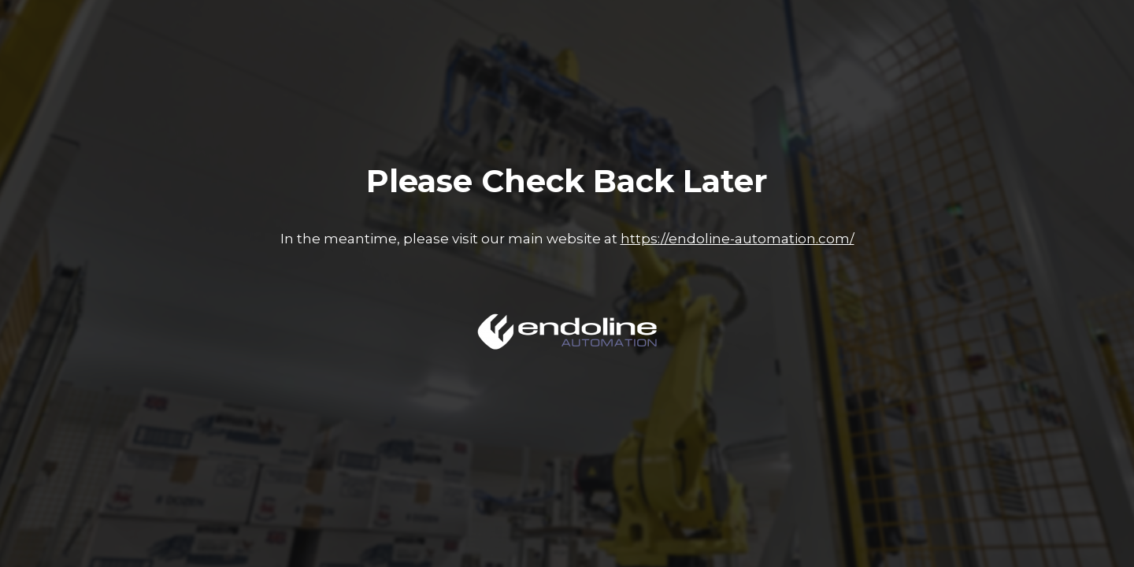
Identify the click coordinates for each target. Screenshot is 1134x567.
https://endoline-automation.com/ (737, 238)
